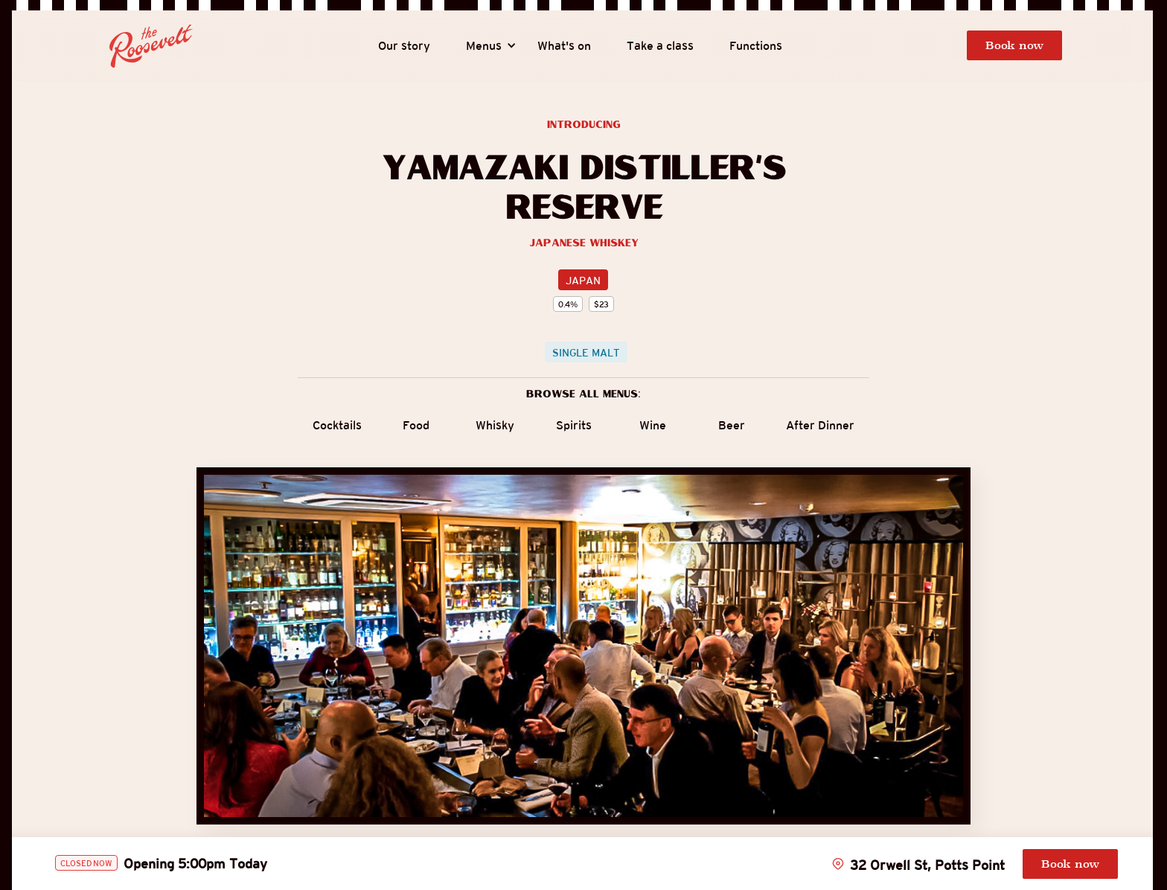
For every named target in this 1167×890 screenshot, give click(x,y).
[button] (483, 46)
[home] (151, 46)
